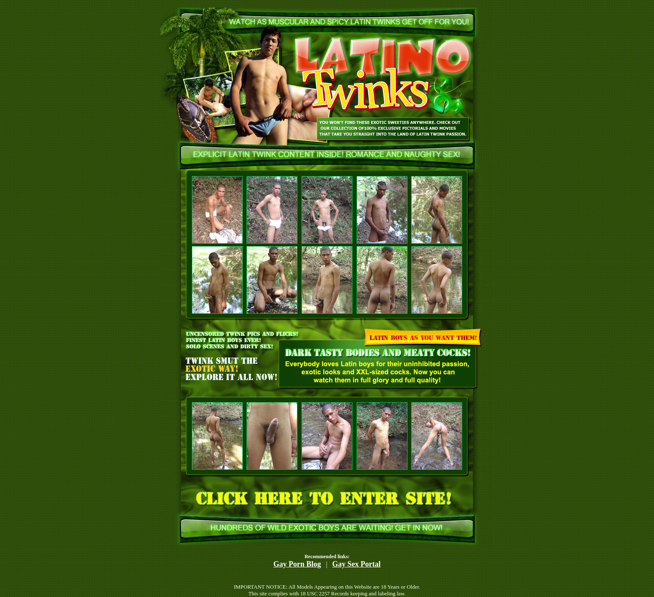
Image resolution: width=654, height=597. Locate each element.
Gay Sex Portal (356, 564)
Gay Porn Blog (297, 564)
